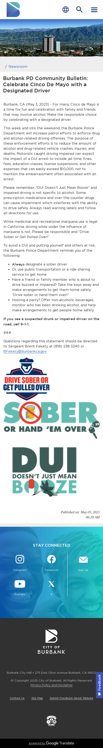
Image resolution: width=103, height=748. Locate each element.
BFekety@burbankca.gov (25, 351)
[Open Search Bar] (79, 10)
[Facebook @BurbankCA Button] (51, 563)
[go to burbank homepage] (13, 9)
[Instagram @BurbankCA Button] (19, 563)
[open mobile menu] (94, 10)
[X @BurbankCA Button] (51, 588)
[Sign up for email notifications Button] (83, 563)
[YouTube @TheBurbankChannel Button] (19, 588)
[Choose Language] (65, 9)
